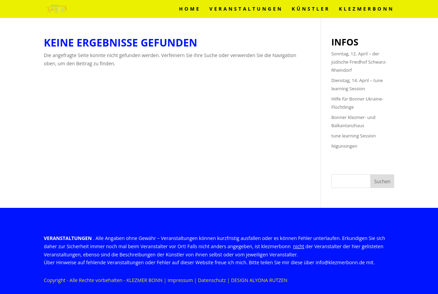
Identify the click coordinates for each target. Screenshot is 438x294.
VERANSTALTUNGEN (246, 9)
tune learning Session (353, 136)
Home (190, 9)
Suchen (382, 181)
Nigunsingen (344, 146)
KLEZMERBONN (366, 9)
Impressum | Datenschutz (197, 280)
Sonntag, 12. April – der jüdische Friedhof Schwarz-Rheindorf (359, 62)
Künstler (311, 9)
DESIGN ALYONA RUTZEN (259, 280)
